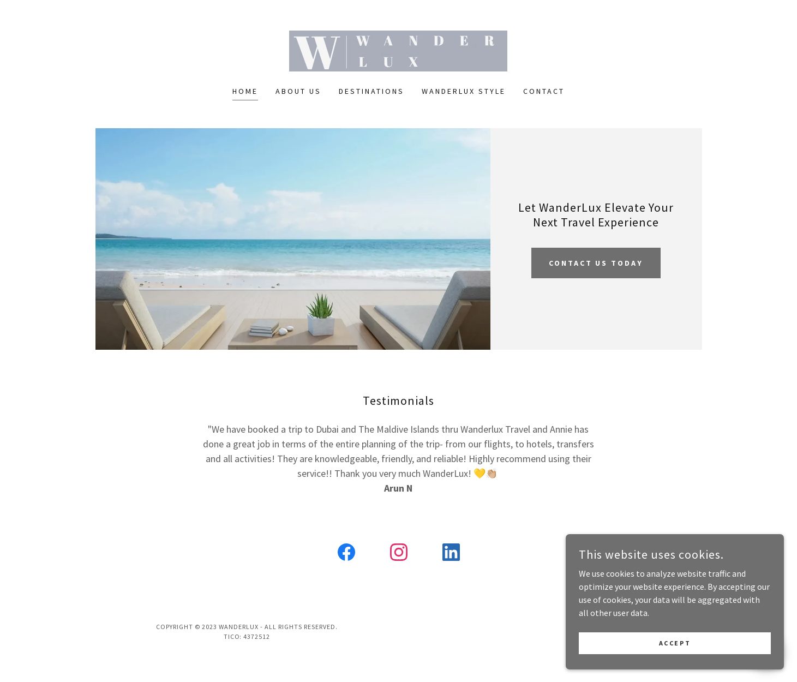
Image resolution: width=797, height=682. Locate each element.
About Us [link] (298, 91)
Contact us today (596, 263)
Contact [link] (544, 91)
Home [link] (245, 91)
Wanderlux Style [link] (464, 91)
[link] (398, 49)
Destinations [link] (371, 91)
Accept (675, 643)
